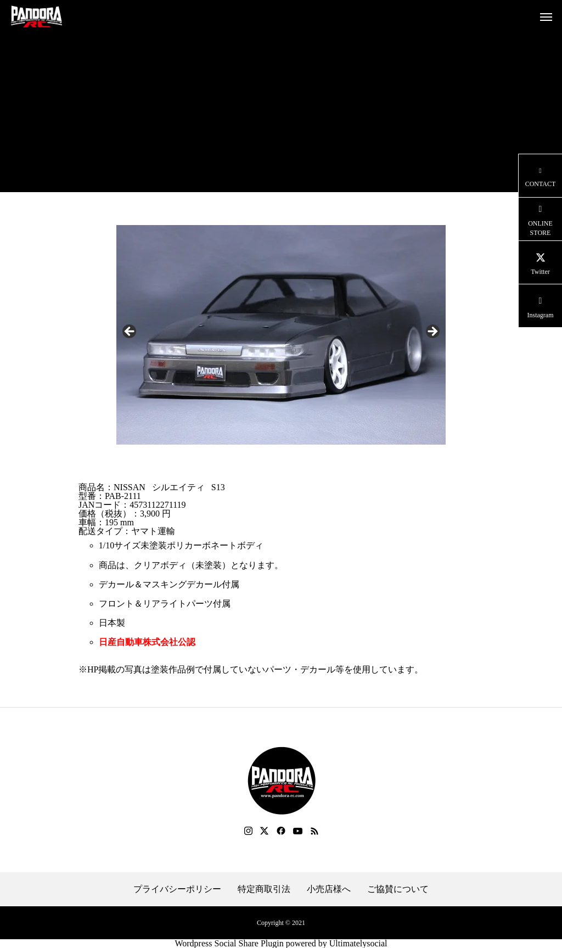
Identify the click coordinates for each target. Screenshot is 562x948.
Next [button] (432, 332)
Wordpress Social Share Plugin (230, 943)
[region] (281, 335)
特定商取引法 (264, 889)
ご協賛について (398, 889)
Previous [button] (130, 332)
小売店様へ (329, 889)
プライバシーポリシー (177, 889)
